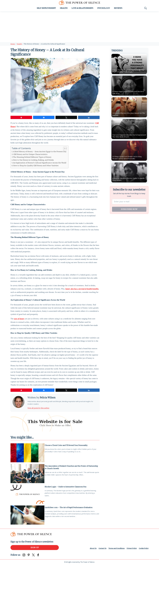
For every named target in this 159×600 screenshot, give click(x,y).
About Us (88, 583)
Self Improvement (46, 10)
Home (13, 46)
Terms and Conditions (113, 583)
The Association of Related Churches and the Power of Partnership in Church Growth (67, 500)
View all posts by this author (41, 440)
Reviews (118, 10)
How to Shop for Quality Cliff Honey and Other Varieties (35, 170)
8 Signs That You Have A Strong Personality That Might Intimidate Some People (128, 71)
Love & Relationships (82, 10)
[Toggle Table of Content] (64, 153)
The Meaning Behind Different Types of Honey (32, 162)
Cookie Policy (143, 583)
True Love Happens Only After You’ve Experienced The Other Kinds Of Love (127, 138)
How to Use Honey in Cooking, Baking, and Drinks (33, 164)
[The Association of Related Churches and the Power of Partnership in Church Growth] (27, 507)
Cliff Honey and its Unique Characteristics (30, 159)
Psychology (103, 10)
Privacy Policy (130, 583)
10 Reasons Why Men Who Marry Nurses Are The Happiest (128, 116)
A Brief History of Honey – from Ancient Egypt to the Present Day (39, 156)
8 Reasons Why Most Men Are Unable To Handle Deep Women (128, 182)
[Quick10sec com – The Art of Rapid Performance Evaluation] (27, 549)
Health (63, 10)
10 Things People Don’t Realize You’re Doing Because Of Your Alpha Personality (128, 160)
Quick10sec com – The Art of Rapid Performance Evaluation (70, 541)
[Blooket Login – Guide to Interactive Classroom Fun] (27, 528)
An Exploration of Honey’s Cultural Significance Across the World (39, 167)
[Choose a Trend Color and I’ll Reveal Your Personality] (27, 486)
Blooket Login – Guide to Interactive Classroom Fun (67, 520)
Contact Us (98, 583)
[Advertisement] (79, 28)
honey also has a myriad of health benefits (82, 308)
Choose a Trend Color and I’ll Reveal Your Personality (67, 478)
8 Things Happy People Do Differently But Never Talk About (129, 94)
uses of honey (19, 341)
